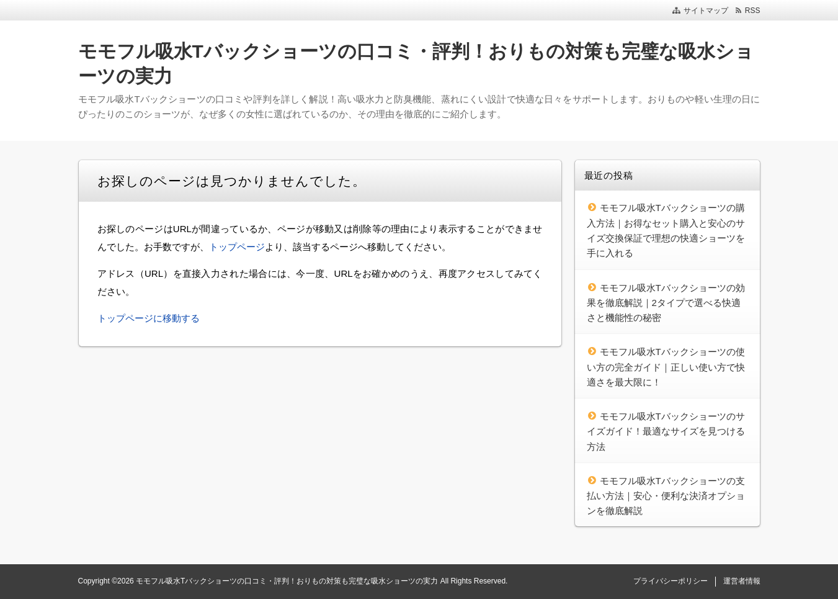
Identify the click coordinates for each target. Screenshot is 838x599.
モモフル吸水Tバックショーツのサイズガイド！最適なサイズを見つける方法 (666, 431)
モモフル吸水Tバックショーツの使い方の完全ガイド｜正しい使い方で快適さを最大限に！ (666, 366)
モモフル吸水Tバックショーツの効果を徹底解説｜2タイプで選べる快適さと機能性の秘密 (666, 302)
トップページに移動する (148, 318)
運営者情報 (741, 581)
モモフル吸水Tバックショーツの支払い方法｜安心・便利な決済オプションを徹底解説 (666, 495)
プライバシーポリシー (670, 581)
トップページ (237, 246)
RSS (752, 10)
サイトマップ (706, 10)
